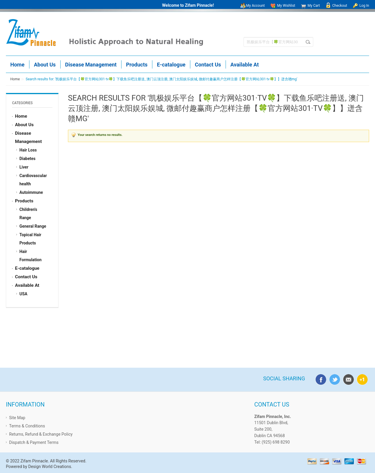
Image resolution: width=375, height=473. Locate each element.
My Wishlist (286, 6)
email (347, 378)
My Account (255, 6)
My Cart (314, 6)
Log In (364, 6)
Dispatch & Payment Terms (34, 442)
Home (15, 79)
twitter (333, 378)
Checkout (339, 6)
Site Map (17, 417)
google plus (361, 378)
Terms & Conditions (27, 426)
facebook (319, 378)
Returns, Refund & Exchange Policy (41, 434)
